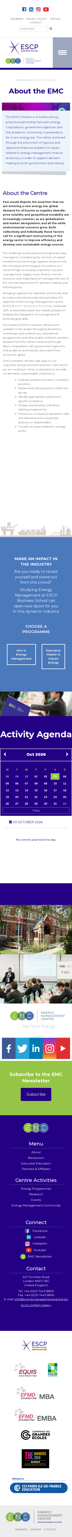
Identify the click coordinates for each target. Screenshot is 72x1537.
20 (16, 797)
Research (36, 1194)
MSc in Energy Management (21, 654)
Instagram (36, 1243)
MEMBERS (16, 18)
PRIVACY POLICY (36, 18)
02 (45, 776)
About (36, 1152)
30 (26, 776)
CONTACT (35, 22)
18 (64, 790)
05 (7, 783)
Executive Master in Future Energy (53, 656)
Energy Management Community (36, 1205)
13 (16, 790)
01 (36, 776)
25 (64, 797)
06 (16, 783)
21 (26, 797)
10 (55, 783)
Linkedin (36, 1237)
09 (45, 783)
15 (36, 790)
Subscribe (36, 1094)
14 (26, 790)
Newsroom (36, 1158)
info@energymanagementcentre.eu (41, 1299)
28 (7, 776)
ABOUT (29, 80)
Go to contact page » (36, 1305)
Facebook (36, 1231)
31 (55, 803)
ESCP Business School (30, 306)
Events (36, 1200)
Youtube (36, 1250)
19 (7, 797)
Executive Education (36, 1163)
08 (36, 783)
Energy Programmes (36, 1188)
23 (45, 797)
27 (16, 803)
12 (7, 790)
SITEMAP (55, 18)
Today (36, 810)
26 (7, 803)
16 (45, 790)
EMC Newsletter (36, 1256)
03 (55, 776)
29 (16, 776)
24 (55, 797)
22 (36, 797)
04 (64, 776)
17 (55, 790)
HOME (19, 80)
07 (26, 783)
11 (64, 783)
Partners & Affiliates (36, 1169)
